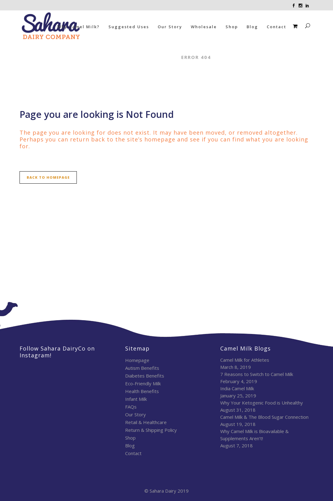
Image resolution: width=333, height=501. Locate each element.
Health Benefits (142, 391)
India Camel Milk (237, 388)
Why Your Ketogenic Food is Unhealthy (261, 403)
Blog (130, 445)
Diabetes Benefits (144, 376)
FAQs (131, 407)
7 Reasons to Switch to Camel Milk (256, 374)
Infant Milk (136, 399)
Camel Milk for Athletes (244, 360)
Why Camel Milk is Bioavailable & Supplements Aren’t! (254, 434)
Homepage (137, 360)
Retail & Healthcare (146, 422)
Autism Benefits (142, 368)
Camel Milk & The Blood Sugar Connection (264, 417)
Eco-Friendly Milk (143, 383)
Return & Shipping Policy (151, 430)
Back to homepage (48, 177)
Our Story (135, 414)
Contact (133, 453)
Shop (130, 438)
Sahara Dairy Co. (148, 57)
